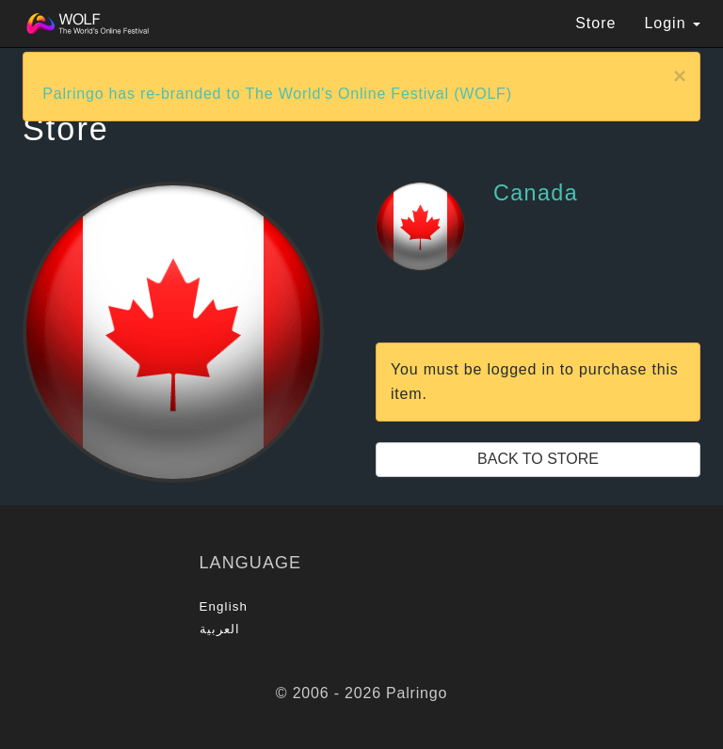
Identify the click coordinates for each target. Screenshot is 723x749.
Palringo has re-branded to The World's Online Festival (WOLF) (277, 94)
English (224, 606)
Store (595, 23)
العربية (220, 629)
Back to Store (538, 459)
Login (672, 23)
